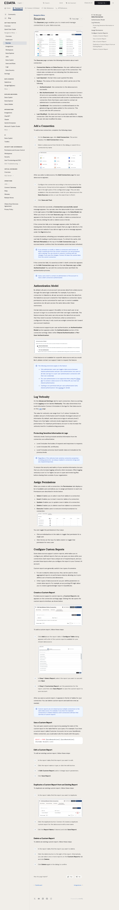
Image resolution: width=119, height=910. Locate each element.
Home (7, 8)
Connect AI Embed (32, 8)
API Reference (61, 8)
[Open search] (53, 3)
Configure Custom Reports (99, 33)
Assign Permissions (97, 30)
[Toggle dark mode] (113, 2)
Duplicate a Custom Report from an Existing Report (104, 45)
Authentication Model (98, 20)
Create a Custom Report (100, 36)
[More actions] (81, 18)
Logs (40, 409)
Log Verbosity (95, 22)
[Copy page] (74, 18)
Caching (60, 388)
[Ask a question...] (58, 889)
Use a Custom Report (99, 39)
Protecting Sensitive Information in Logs (103, 26)
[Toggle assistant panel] (71, 3)
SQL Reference (48, 8)
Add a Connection (97, 17)
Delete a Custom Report (100, 49)
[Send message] (81, 890)
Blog (7, 18)
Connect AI (18, 8)
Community (10, 14)
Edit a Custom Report (99, 41)
